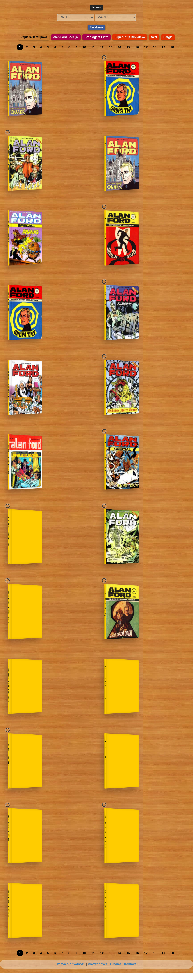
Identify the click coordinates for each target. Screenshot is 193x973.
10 (84, 47)
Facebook (96, 27)
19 (163, 47)
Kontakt (130, 964)
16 (137, 47)
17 (146, 47)
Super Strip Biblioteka (130, 37)
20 (172, 47)
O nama (115, 964)
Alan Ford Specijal (65, 37)
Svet (154, 37)
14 (119, 47)
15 (128, 47)
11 (93, 47)
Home (96, 7)
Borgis (167, 37)
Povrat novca (98, 964)
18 (154, 47)
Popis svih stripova (34, 37)
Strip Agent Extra (96, 37)
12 (102, 47)
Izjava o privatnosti (71, 964)
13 (111, 47)
